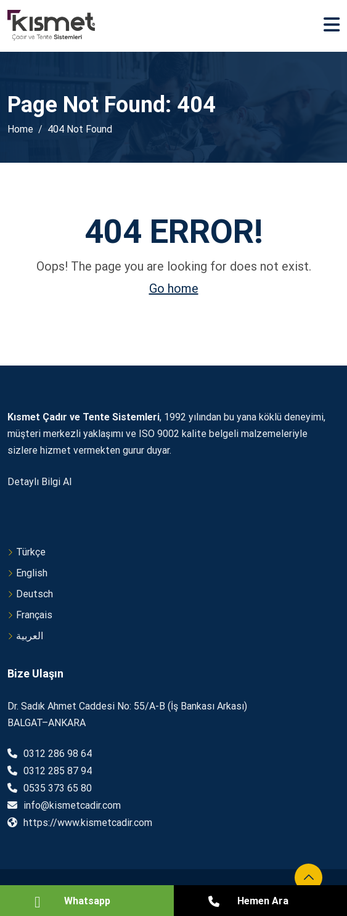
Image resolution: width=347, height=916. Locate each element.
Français (34, 615)
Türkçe (31, 552)
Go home (173, 288)
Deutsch (34, 594)
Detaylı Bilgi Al (39, 482)
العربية (29, 636)
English (31, 573)
